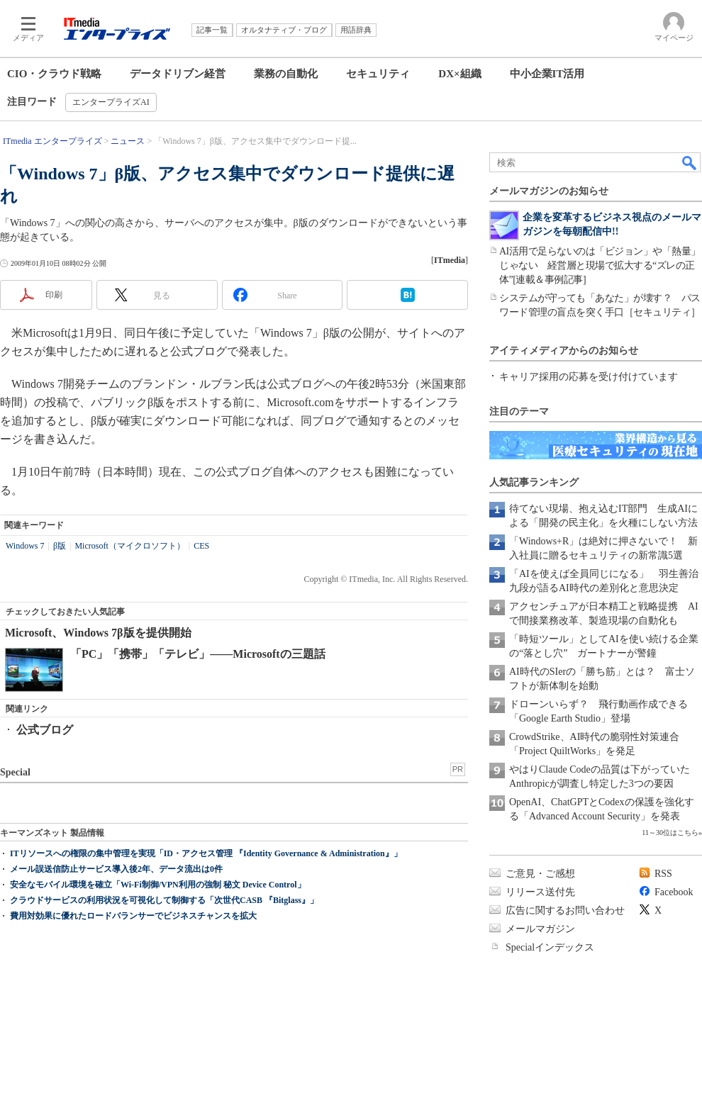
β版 (59, 546)
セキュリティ (378, 73)
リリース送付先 (540, 892)
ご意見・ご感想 (540, 873)
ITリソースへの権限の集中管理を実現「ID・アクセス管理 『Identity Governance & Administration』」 (206, 853)
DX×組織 (459, 73)
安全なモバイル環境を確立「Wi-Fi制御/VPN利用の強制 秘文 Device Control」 (158, 885)
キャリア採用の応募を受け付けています (588, 376)
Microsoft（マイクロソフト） (129, 546)
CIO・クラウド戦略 (54, 73)
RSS (663, 873)
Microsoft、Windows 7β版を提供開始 (98, 633)
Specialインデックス (550, 947)
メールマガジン (540, 929)
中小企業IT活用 (547, 73)
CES (201, 546)
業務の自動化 (286, 73)
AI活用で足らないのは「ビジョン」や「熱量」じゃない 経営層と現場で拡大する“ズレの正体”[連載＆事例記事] (600, 265)
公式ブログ (44, 730)
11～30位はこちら (670, 832)
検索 (690, 162)
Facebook (673, 892)
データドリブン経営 (177, 73)
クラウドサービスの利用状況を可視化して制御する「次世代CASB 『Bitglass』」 (164, 900)
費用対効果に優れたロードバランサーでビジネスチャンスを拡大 (133, 916)
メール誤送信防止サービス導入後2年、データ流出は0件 (116, 869)
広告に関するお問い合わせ (565, 910)
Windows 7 (25, 546)
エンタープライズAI (111, 102)
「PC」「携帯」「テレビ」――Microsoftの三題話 (197, 654)
